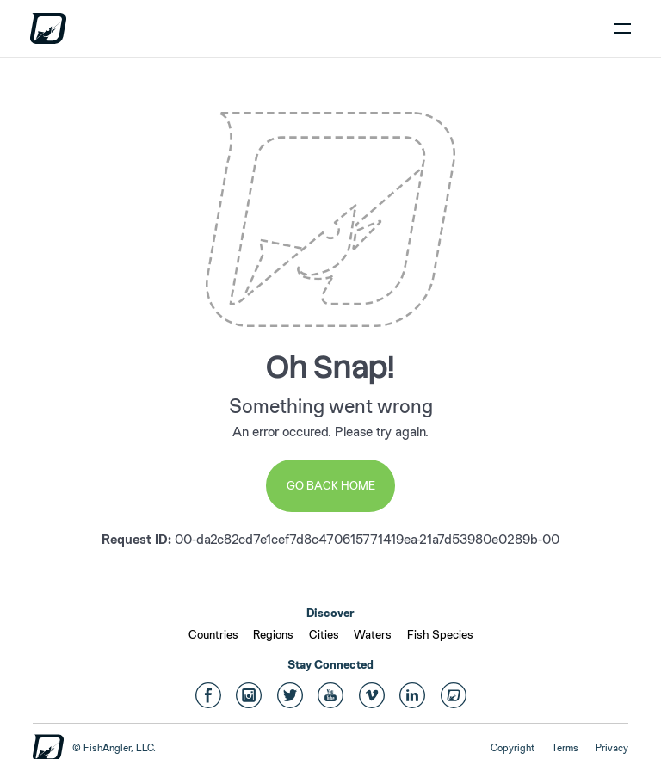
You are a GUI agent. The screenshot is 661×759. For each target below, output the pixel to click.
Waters (373, 634)
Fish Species (440, 634)
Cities (324, 634)
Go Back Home (331, 485)
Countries (213, 634)
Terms (565, 748)
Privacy (612, 748)
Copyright (512, 748)
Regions (273, 634)
